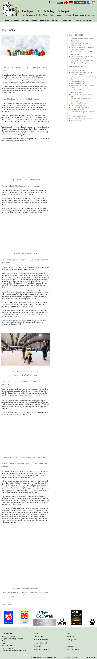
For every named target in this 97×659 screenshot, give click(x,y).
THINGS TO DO (44, 20)
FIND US (78, 20)
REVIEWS (64, 20)
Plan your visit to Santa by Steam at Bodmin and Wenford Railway (25, 457)
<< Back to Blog (6, 604)
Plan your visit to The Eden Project (25, 375)
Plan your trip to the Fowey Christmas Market (25, 180)
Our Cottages (38, 636)
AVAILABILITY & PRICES (29, 20)
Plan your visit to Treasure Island (25, 253)
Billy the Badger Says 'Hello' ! (80, 107)
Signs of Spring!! (76, 120)
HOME (7, 20)
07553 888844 (56, 3)
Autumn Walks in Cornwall (79, 81)
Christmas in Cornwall (77, 70)
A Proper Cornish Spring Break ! (80, 63)
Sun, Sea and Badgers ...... (79, 105)
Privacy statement (72, 649)
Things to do (70, 636)
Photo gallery (71, 640)
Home (36, 633)
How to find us (71, 643)
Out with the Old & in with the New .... (82, 118)
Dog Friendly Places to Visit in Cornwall (83, 60)
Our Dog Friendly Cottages (79, 103)
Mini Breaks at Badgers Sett (79, 90)
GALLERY (55, 20)
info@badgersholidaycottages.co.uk (14, 650)
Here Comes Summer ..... (78, 109)
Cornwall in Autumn (77, 92)
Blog (68, 633)
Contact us (70, 646)
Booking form (38, 646)
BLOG (71, 20)
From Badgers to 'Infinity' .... (79, 101)
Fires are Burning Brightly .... (79, 116)
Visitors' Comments (40, 643)
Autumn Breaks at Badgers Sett (80, 98)
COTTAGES (15, 20)
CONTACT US (87, 20)
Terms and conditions (41, 649)
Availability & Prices (41, 640)
